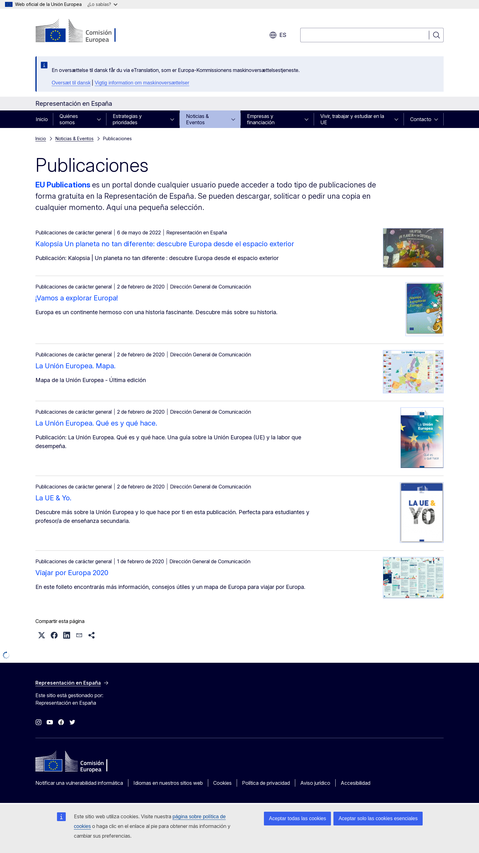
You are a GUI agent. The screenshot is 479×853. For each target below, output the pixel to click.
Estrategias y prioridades (127, 119)
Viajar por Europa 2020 (71, 573)
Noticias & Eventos (197, 119)
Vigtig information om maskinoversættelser (142, 82)
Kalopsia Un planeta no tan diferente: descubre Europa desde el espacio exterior (164, 244)
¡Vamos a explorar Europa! (76, 298)
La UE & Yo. (53, 498)
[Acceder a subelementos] (100, 119)
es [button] (277, 35)
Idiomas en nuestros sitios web (168, 783)
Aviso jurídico (315, 783)
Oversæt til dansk (71, 82)
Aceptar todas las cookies (297, 818)
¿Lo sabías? (102, 4)
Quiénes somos (68, 119)
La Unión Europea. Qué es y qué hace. (96, 423)
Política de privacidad (266, 783)
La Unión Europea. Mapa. (75, 366)
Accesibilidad (355, 783)
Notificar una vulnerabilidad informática (79, 783)
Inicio (42, 119)
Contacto (420, 119)
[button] (42, 635)
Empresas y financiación (261, 119)
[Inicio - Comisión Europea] (85, 31)
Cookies (222, 783)
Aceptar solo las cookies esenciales (378, 818)
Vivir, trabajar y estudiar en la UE (352, 119)
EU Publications (62, 184)
